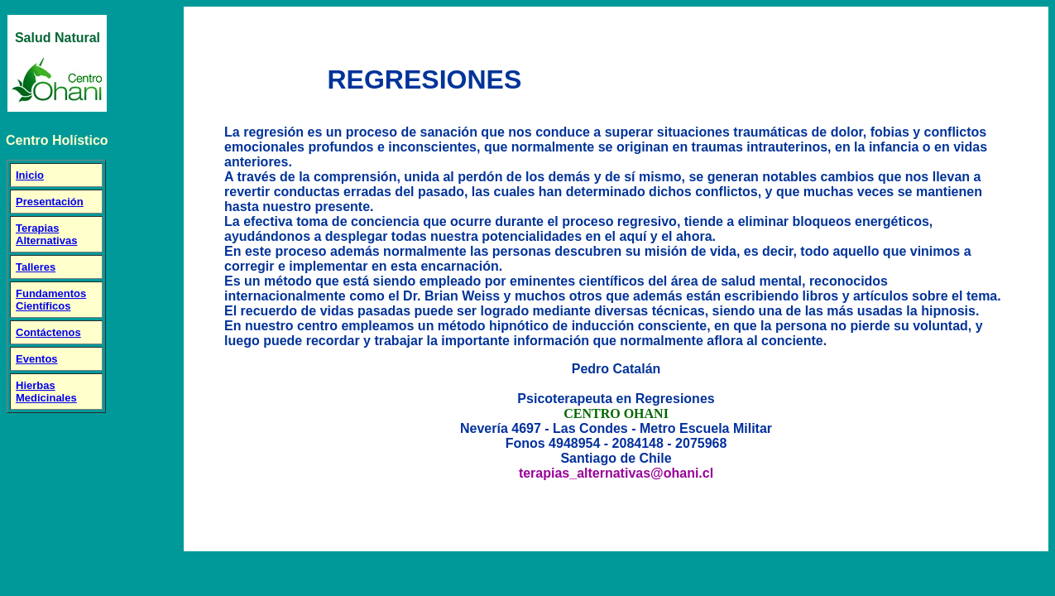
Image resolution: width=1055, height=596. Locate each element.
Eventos (37, 359)
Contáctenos (48, 332)
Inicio (30, 175)
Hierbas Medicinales (46, 391)
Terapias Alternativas (46, 234)
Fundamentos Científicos (51, 299)
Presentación (50, 201)
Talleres (35, 267)
